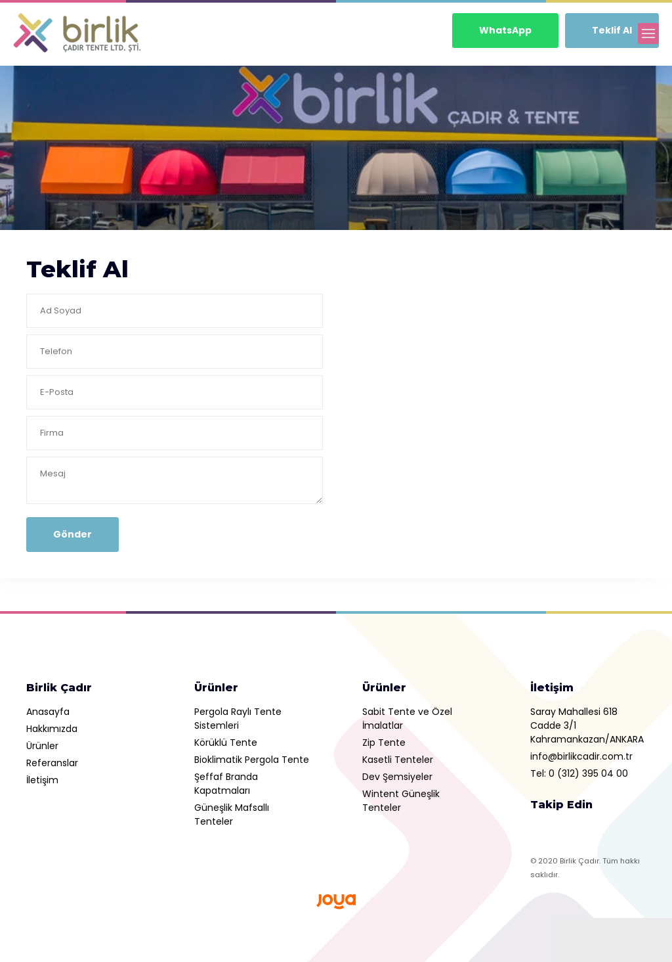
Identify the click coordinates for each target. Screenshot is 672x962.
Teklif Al (612, 30)
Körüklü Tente (225, 742)
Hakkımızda (51, 728)
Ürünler (42, 745)
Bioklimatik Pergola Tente (251, 759)
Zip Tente (384, 742)
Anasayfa (48, 711)
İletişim (42, 780)
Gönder (72, 534)
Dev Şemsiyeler (397, 776)
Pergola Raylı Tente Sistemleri (238, 718)
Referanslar (52, 762)
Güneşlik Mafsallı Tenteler (231, 814)
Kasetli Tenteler (397, 759)
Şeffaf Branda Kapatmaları (226, 783)
